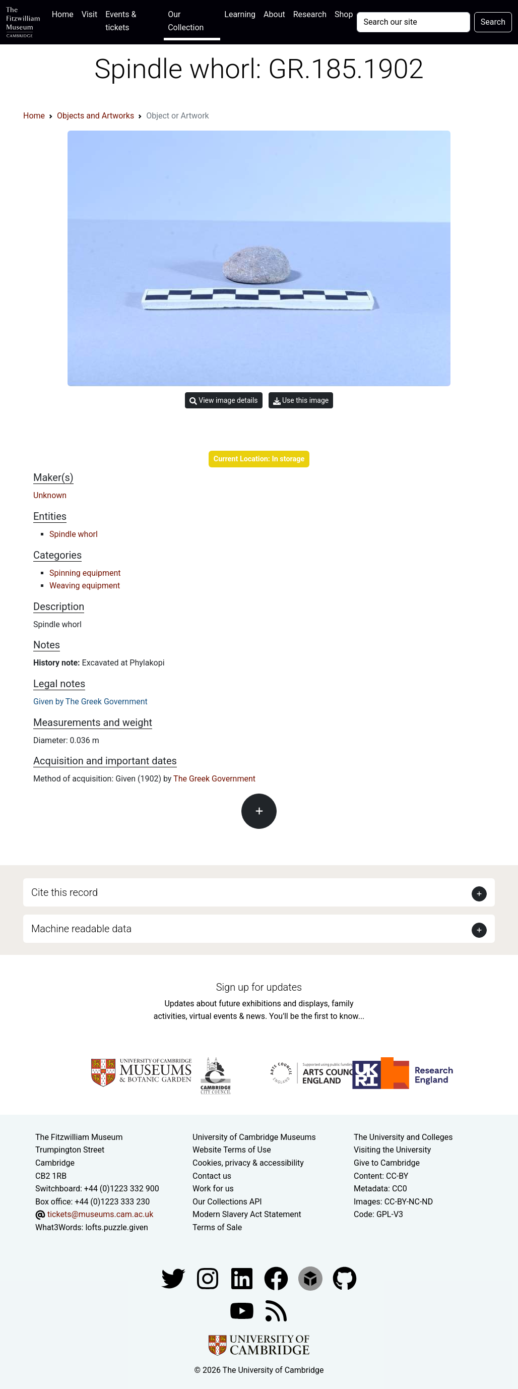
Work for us (213, 1188)
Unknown (50, 495)
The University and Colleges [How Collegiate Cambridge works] (403, 1137)
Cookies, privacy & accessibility (248, 1163)
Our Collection (186, 21)
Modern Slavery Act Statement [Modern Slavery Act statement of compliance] (246, 1214)
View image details (223, 400)
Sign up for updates (259, 987)
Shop (344, 14)
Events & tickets (120, 21)
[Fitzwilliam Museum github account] (345, 1278)
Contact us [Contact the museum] (211, 1176)
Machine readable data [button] (81, 929)
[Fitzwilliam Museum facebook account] (243, 1278)
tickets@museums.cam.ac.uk (100, 1214)
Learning (239, 14)
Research (310, 14)
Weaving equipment (84, 585)
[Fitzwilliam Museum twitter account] (174, 1278)
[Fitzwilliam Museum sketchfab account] (311, 1278)
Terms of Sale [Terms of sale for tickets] (217, 1227)
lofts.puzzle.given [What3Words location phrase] (116, 1227)
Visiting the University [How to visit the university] (392, 1150)
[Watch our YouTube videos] (243, 1310)
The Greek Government (214, 778)
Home (65, 13)
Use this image (301, 400)
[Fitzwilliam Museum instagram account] (208, 1278)
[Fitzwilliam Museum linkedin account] (277, 1278)
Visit (89, 14)
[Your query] (413, 22)
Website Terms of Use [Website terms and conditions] (231, 1150)
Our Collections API (227, 1201)
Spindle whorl (73, 534)
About (274, 14)
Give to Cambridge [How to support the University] (387, 1163)
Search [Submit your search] (493, 22)
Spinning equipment (85, 573)
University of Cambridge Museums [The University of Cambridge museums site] (254, 1137)
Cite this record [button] (64, 892)
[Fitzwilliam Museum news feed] (276, 1310)
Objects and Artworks (95, 115)
